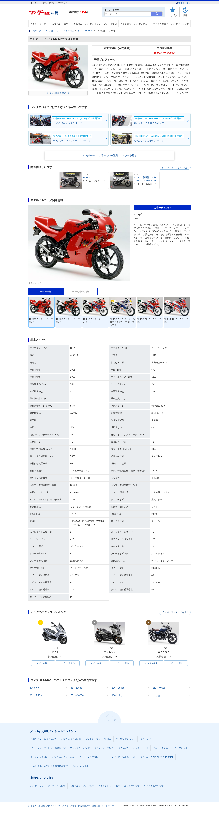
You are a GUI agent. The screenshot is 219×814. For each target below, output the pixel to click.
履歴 (185, 15)
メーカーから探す (56, 786)
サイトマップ (183, 3)
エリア (67, 24)
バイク (33, 24)
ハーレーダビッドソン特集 (115, 757)
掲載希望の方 (84, 806)
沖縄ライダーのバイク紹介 (43, 739)
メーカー (44, 24)
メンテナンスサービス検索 (98, 739)
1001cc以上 (118, 695)
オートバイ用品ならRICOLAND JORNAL (153, 757)
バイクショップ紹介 (104, 748)
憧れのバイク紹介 (39, 757)
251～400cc (159, 688)
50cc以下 (35, 688)
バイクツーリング (180, 24)
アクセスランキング (80, 748)
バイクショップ (93, 24)
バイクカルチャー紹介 (63, 757)
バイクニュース (140, 748)
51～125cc (76, 688)
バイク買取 (125, 24)
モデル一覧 (45, 291)
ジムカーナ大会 (160, 748)
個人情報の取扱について (49, 806)
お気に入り (173, 15)
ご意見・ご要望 (69, 806)
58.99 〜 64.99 (164, 52)
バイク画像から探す (154, 786)
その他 (156, 695)
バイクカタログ (160, 24)
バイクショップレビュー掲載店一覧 (48, 748)
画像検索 (77, 24)
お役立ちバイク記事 (71, 739)
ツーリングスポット (125, 739)
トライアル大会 (180, 748)
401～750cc (36, 695)
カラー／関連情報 (80, 291)
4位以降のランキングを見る (175, 612)
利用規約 (32, 806)
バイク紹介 (123, 748)
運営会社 (96, 806)
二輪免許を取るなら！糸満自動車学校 (49, 766)
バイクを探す (43, 663)
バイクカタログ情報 (88, 757)
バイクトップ (37, 786)
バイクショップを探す (109, 786)
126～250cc (118, 688)
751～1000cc (78, 695)
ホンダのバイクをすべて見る (174, 168)
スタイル (56, 24)
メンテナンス (110, 24)
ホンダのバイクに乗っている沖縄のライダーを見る (109, 155)
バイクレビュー (142, 24)
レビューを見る (67, 663)
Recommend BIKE (81, 766)
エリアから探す (132, 786)
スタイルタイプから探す (82, 786)
